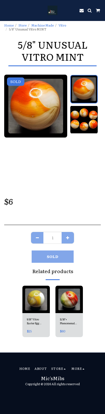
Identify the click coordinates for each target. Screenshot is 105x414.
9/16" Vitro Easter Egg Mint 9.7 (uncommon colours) (34, 321)
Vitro (62, 25)
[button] (6, 10)
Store (22, 25)
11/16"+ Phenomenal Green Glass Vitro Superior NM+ (68, 321)
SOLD (52, 256)
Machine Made (42, 25)
